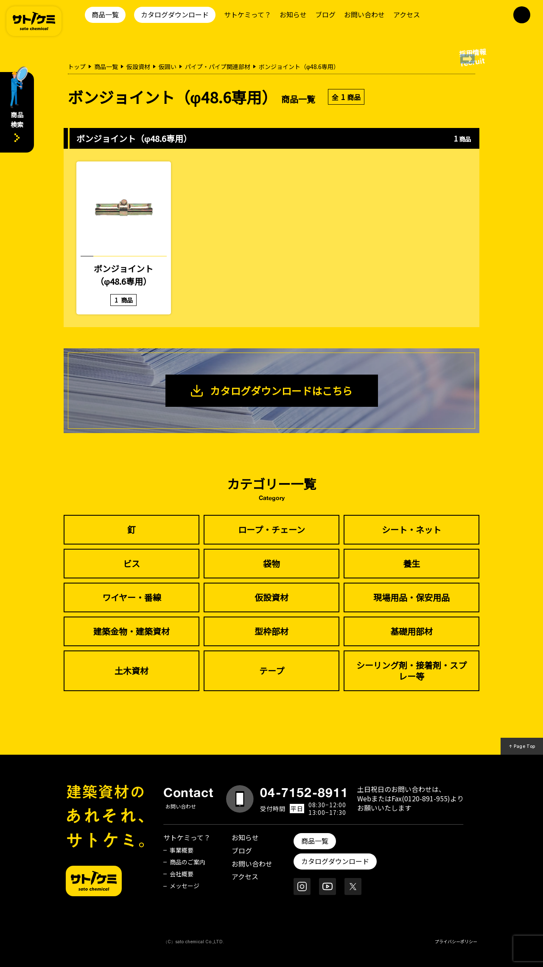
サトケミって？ (247, 14)
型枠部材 (271, 631)
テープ (271, 670)
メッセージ (184, 885)
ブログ (325, 14)
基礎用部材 (411, 631)
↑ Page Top (522, 746)
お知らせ (293, 14)
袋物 (271, 563)
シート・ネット (411, 529)
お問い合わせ (364, 14)
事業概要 (181, 850)
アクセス (406, 14)
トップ (77, 66)
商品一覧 (105, 14)
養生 (411, 563)
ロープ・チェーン (271, 529)
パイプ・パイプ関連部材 (217, 66)
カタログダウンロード (175, 14)
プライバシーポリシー (456, 941)
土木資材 (131, 670)
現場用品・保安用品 (411, 597)
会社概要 (181, 874)
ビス (131, 563)
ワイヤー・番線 (131, 597)
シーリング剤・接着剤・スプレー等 (411, 670)
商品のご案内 (187, 862)
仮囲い (167, 66)
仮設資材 (138, 66)
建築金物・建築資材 (131, 631)
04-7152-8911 (304, 792)
